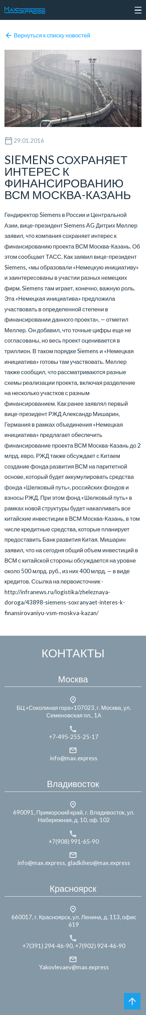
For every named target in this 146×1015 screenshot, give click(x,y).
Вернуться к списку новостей (47, 35)
